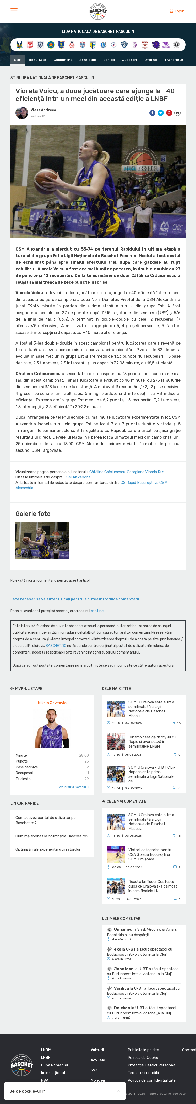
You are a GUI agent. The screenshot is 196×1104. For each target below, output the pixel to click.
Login (177, 11)
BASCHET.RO (56, 646)
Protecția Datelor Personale (151, 1065)
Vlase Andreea (43, 110)
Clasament (61, 60)
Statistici (84, 60)
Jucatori (124, 60)
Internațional (53, 1072)
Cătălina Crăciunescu (107, 472)
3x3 (94, 1070)
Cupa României (54, 1065)
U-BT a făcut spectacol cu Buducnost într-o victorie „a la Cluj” (139, 952)
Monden (98, 1080)
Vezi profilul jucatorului (73, 787)
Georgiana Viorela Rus (145, 472)
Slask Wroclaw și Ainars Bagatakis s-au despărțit (142, 932)
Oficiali (144, 60)
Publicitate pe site (143, 1050)
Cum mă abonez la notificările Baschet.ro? (51, 836)
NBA (44, 1080)
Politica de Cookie (143, 1057)
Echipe (104, 60)
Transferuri (166, 60)
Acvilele (98, 1060)
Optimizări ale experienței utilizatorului (47, 849)
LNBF (46, 1057)
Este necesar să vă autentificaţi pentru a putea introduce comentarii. (75, 599)
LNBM (46, 1050)
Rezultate (36, 60)
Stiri (17, 60)
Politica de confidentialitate (152, 1080)
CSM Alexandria (77, 477)
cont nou (98, 611)
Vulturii (97, 1050)
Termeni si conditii (143, 1072)
